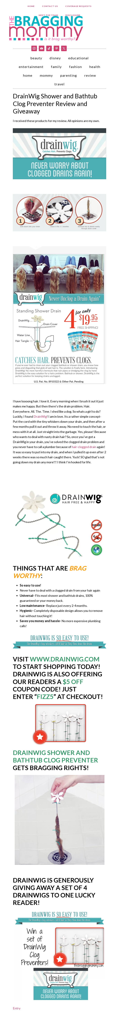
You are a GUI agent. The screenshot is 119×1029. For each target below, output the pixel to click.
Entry (16, 1011)
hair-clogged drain (84, 449)
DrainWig (40, 419)
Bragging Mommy (47, 29)
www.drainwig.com (64, 661)
